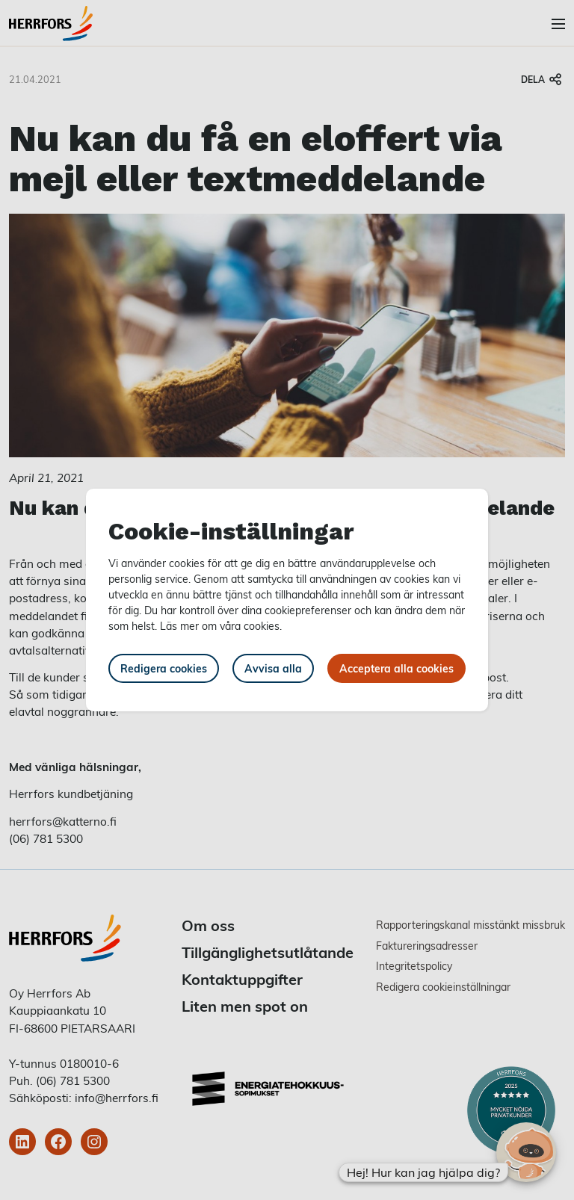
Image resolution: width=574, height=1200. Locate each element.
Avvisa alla (273, 668)
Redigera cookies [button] (163, 668)
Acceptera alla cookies (396, 668)
